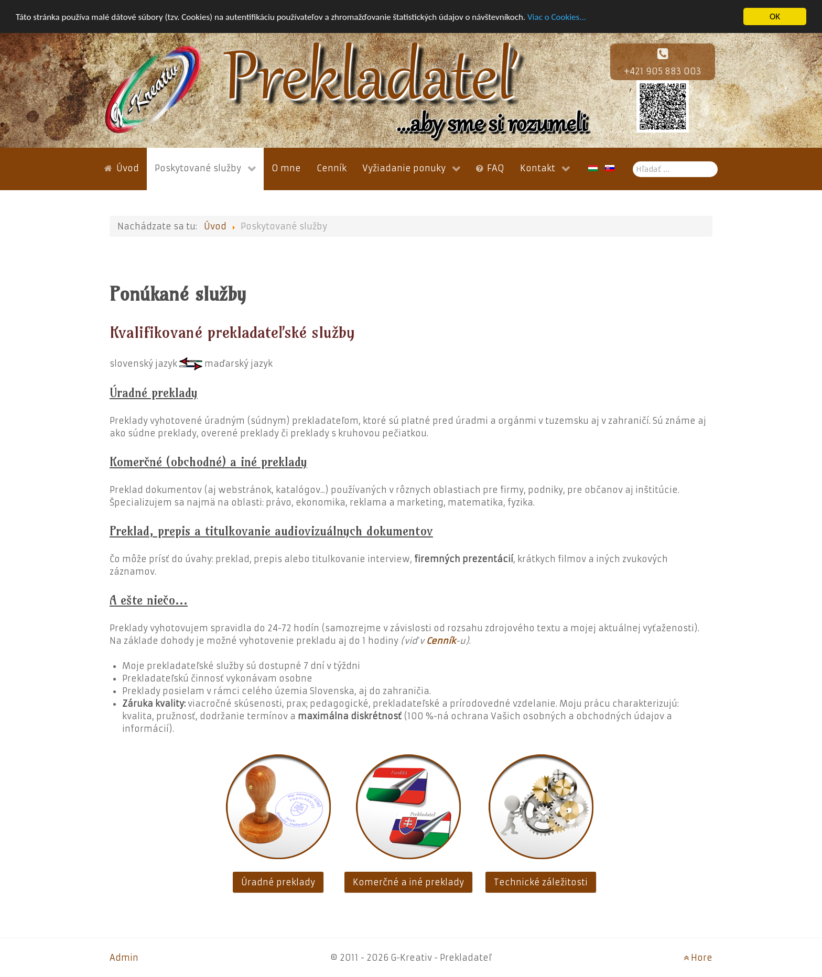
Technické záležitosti (541, 882)
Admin (124, 957)
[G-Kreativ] (153, 89)
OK (775, 16)
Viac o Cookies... (556, 17)
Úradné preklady (278, 882)
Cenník (441, 640)
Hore (698, 957)
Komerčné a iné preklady (408, 882)
